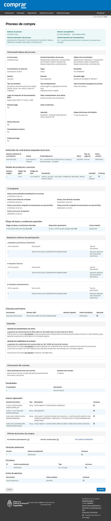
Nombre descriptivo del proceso (19, 38)
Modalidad (77, 69)
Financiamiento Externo (16, 129)
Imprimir (101, 489)
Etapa (42, 69)
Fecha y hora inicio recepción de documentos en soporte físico (30, 205)
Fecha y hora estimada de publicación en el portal (25, 194)
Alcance (10, 76)
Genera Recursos (13, 122)
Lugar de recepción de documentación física (21, 96)
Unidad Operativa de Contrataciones (70, 38)
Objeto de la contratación (83, 57)
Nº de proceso (12, 57)
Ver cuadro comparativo (84, 439)
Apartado (43, 112)
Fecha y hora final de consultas (68, 199)
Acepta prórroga (13, 138)
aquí (87, 517)
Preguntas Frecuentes (90, 512)
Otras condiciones (47, 105)
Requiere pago (12, 105)
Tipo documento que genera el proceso (88, 84)
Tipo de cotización (14, 84)
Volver (9, 489)
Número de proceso (14, 32)
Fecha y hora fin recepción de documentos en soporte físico (79, 205)
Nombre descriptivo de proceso (52, 57)
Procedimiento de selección (17, 69)
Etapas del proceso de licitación (85, 112)
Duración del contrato (65, 371)
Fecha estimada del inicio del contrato (21, 371)
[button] (32, 12)
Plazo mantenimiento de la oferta (52, 95)
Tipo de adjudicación (48, 84)
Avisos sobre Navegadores (91, 505)
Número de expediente (65, 32)
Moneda (43, 76)
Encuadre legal (79, 76)
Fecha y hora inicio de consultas (19, 199)
